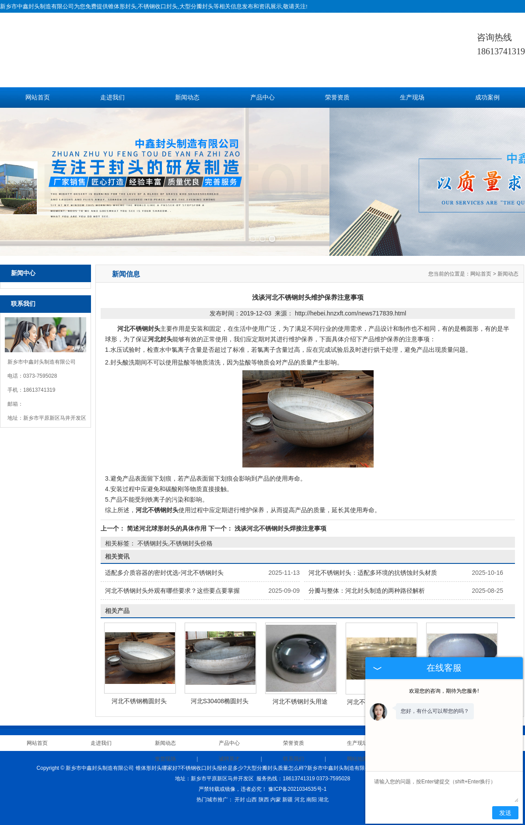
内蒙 (275, 791)
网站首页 (37, 97)
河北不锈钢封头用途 (300, 692)
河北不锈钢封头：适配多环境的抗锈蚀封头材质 (372, 563)
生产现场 (412, 97)
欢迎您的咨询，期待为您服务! (444, 691)
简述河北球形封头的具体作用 (166, 519)
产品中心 (262, 97)
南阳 (311, 791)
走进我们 (112, 97)
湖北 (323, 791)
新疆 (287, 791)
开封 (239, 791)
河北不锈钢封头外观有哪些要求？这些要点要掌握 (172, 581)
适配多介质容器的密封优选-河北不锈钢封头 (164, 563)
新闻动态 (187, 97)
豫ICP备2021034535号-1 (297, 780)
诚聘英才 (229, 750)
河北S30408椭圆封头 (219, 692)
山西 (251, 791)
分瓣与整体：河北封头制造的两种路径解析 (366, 581)
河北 (299, 791)
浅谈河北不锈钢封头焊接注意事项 (279, 519)
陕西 (264, 791)
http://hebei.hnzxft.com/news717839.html (350, 304)
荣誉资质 (337, 97)
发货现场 (165, 750)
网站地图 (357, 750)
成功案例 (487, 97)
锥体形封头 (122, 6)
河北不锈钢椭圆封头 (139, 692)
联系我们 (293, 750)
